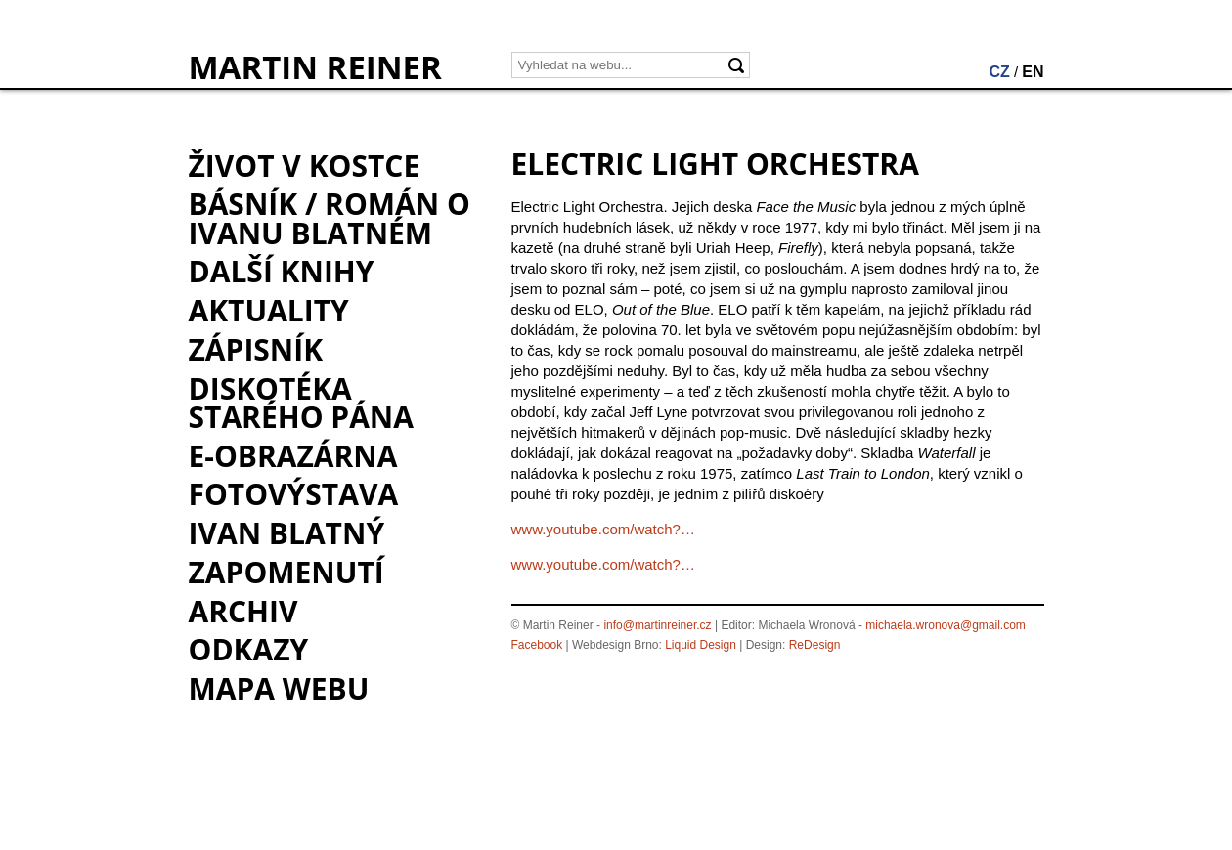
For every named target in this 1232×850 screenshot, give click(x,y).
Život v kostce (304, 166)
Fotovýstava (294, 494)
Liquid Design (700, 645)
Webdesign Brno (615, 645)
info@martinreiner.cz (657, 625)
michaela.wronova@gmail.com (945, 625)
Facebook (537, 645)
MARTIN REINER (315, 67)
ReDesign (815, 645)
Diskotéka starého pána (301, 402)
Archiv (243, 611)
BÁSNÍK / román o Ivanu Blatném (329, 218)
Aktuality (269, 310)
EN (1032, 72)
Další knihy (281, 271)
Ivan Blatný (287, 533)
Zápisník (256, 349)
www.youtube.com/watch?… (603, 529)
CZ (999, 72)
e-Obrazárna (293, 456)
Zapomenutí (286, 572)
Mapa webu (279, 688)
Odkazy (249, 649)
